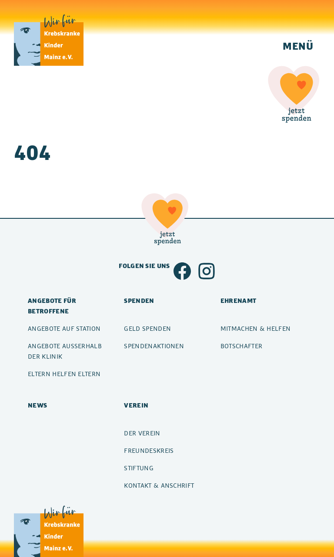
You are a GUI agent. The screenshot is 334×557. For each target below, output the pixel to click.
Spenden (139, 300)
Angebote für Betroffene (52, 306)
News (37, 405)
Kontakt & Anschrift (159, 485)
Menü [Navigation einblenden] (298, 46)
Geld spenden (147, 328)
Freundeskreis (149, 450)
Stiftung (139, 468)
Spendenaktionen (154, 346)
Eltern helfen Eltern (64, 374)
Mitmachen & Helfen (255, 328)
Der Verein (142, 433)
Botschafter (241, 346)
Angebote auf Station (64, 328)
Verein (136, 405)
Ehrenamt (238, 300)
